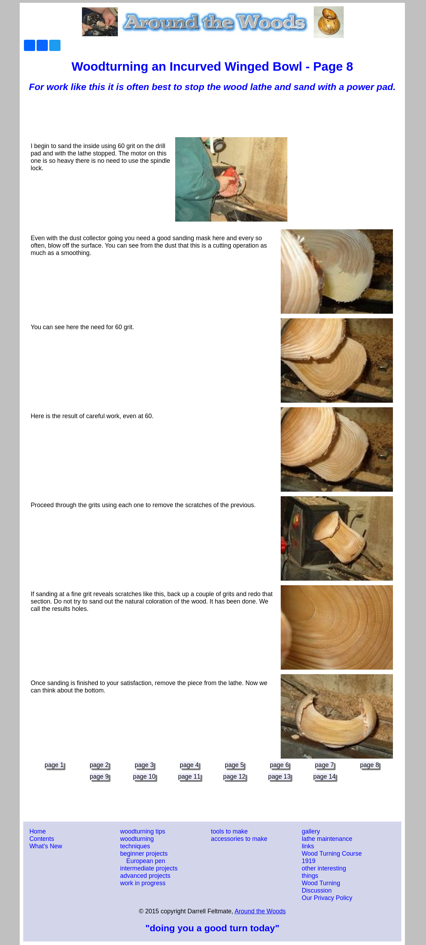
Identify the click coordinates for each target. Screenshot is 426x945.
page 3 (144, 764)
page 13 (279, 776)
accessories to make (239, 838)
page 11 (189, 776)
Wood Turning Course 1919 (332, 857)
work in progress (143, 883)
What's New (45, 846)
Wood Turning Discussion (321, 887)
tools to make (229, 831)
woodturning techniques (137, 842)
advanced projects (145, 875)
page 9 (99, 776)
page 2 (99, 764)
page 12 (234, 776)
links (308, 846)
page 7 (324, 764)
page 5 (234, 764)
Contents (41, 838)
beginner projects (144, 853)
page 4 (189, 764)
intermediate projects (149, 868)
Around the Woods (260, 911)
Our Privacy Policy (327, 897)
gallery (311, 831)
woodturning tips (142, 831)
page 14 (324, 776)
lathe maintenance (327, 838)
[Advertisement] (212, 116)
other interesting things (324, 872)
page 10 (144, 776)
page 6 (279, 764)
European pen (145, 860)
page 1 (54, 764)
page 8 (369, 764)
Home (37, 831)
